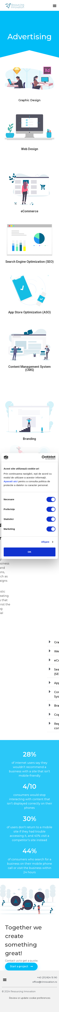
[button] (54, 6)
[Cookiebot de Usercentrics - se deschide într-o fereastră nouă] (42, 457)
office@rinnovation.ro (44, 981)
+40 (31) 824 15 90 (47, 977)
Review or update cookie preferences (29, 998)
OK (29, 551)
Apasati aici (11, 481)
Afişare (45, 541)
